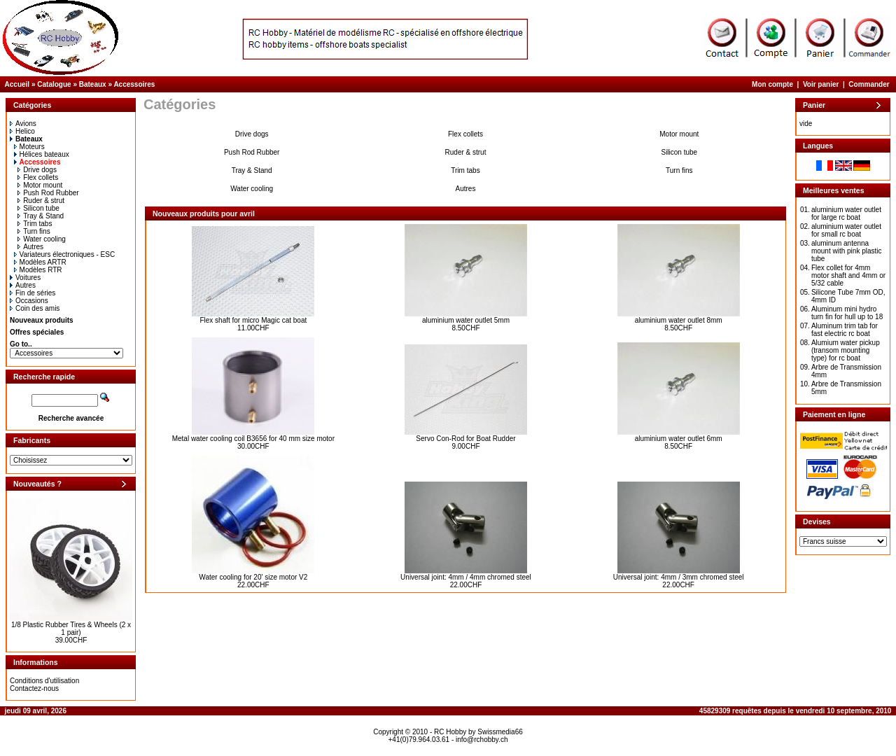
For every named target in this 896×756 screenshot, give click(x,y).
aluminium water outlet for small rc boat (846, 230)
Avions (23, 123)
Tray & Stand (41, 216)
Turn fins (34, 231)
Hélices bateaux (41, 154)
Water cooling (42, 239)
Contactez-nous (34, 688)
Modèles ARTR (40, 262)
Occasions (29, 300)
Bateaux (92, 84)
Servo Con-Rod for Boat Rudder (465, 438)
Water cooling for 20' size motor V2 (253, 577)
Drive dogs (37, 170)
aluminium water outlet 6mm (678, 438)
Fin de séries (32, 293)
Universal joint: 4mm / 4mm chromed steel (465, 577)
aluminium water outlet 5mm (466, 320)
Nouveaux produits (42, 320)
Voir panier (821, 84)
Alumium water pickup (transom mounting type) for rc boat (845, 350)
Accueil (17, 84)
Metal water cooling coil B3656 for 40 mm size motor (253, 438)
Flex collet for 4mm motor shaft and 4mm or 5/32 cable (848, 275)
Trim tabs (35, 223)
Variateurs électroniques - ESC (64, 254)
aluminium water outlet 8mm (678, 320)
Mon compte (772, 84)
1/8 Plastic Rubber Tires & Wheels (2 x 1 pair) (71, 628)
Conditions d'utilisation (44, 681)
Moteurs (29, 146)
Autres (30, 247)
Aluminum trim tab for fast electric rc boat (844, 329)
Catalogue (54, 84)
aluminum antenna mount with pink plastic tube (846, 250)
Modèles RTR (38, 270)
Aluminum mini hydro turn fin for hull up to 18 (847, 313)
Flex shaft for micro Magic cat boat (253, 320)
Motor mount (40, 185)
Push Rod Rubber (48, 193)
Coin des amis (34, 308)
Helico (22, 131)
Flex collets (38, 177)
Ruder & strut (41, 200)
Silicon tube (38, 208)
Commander (868, 84)
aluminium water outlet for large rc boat (846, 213)
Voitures (25, 277)
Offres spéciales (37, 332)
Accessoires (134, 84)
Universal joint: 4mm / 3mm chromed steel (678, 577)
